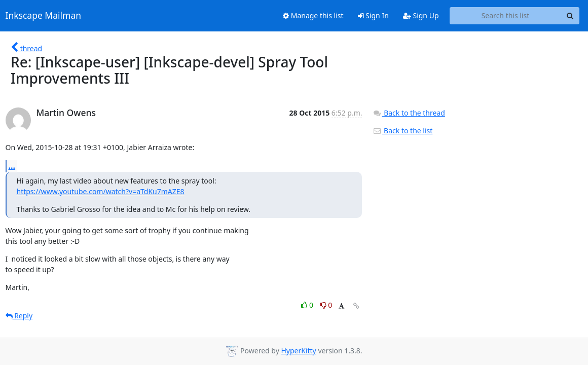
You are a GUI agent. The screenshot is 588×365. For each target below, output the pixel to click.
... (12, 165)
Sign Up (421, 15)
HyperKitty (298, 350)
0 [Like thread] (308, 305)
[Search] (570, 15)
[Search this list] (506, 15)
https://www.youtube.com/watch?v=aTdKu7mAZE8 (101, 191)
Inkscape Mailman (44, 16)
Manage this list (313, 15)
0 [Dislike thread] (326, 305)
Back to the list (402, 130)
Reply (19, 315)
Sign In (373, 15)
